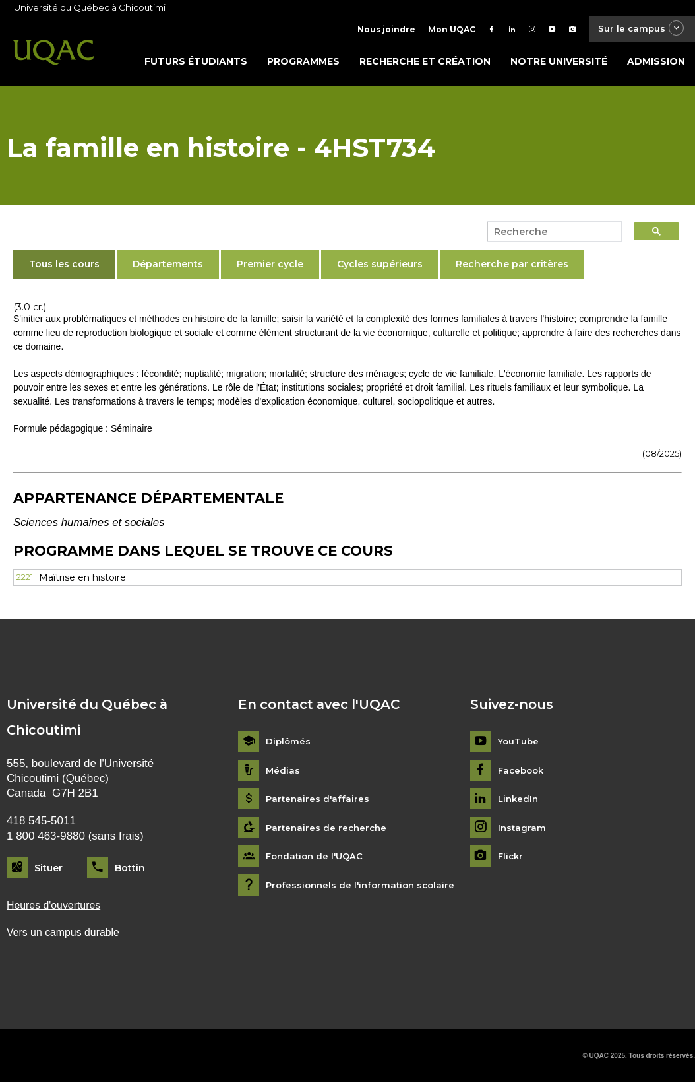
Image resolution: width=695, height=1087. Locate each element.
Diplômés (289, 744)
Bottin (130, 870)
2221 (26, 580)
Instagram (522, 830)
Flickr (511, 859)
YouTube (519, 744)
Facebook (522, 773)
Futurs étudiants (195, 64)
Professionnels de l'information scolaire (364, 888)
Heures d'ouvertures (57, 908)
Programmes (303, 64)
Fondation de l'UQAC (317, 859)
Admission (656, 64)
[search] (550, 234)
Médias (283, 773)
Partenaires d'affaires (319, 802)
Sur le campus (637, 29)
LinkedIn (519, 802)
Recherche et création (425, 64)
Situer (48, 870)
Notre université (558, 64)
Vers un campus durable (67, 936)
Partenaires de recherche (328, 830)
